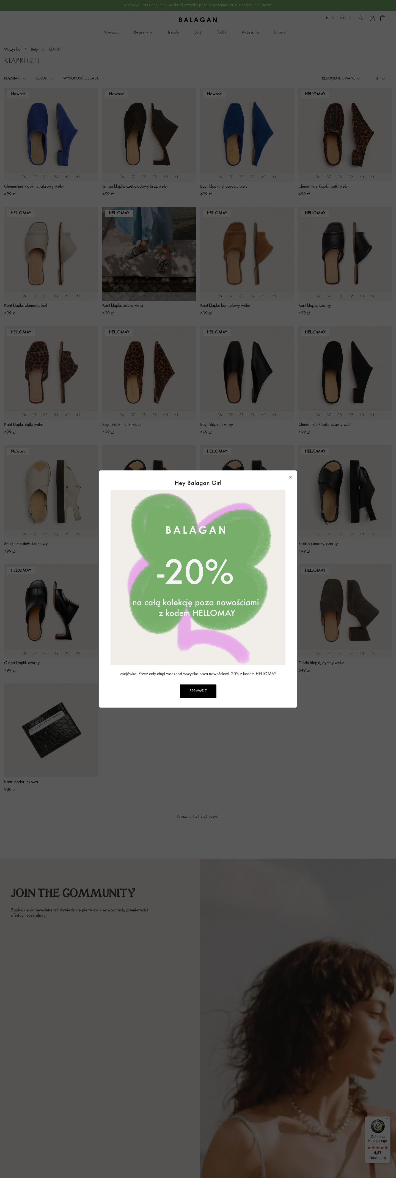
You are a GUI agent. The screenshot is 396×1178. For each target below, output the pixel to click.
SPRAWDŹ (198, 691)
